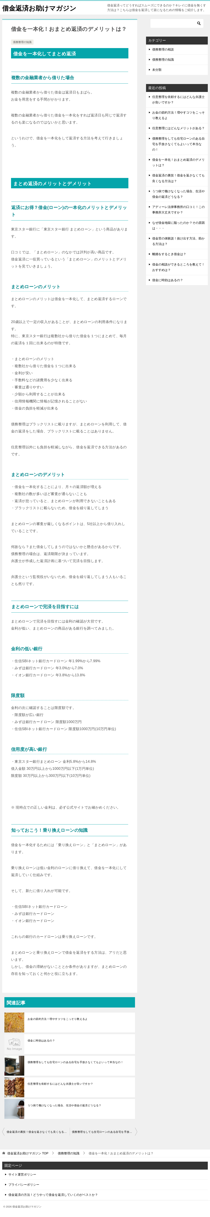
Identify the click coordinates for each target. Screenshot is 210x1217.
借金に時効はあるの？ (41, 1040)
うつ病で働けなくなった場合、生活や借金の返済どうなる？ (64, 1105)
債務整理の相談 (163, 49)
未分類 (156, 69)
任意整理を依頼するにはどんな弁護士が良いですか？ (60, 1083)
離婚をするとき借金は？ (169, 254)
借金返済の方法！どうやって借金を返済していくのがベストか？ (53, 1194)
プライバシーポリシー (23, 1184)
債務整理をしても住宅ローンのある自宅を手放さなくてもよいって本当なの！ (75, 1062)
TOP (27, 1153)
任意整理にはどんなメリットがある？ (178, 128)
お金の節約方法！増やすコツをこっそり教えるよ (58, 1019)
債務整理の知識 (22, 42)
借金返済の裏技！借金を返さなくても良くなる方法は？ (38, 1131)
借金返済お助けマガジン (39, 8)
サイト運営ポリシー (22, 1174)
